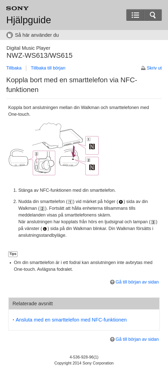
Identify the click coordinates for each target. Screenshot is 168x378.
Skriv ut (154, 68)
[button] (153, 15)
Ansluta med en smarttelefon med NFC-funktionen (71, 319)
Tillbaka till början (48, 68)
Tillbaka (13, 68)
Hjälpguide (28, 20)
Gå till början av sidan (137, 282)
